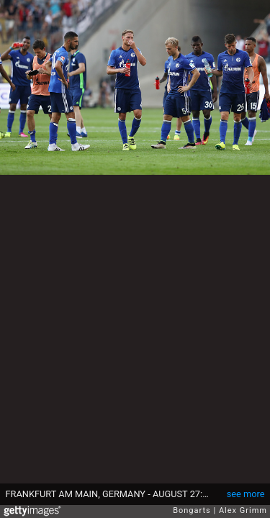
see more (246, 494)
